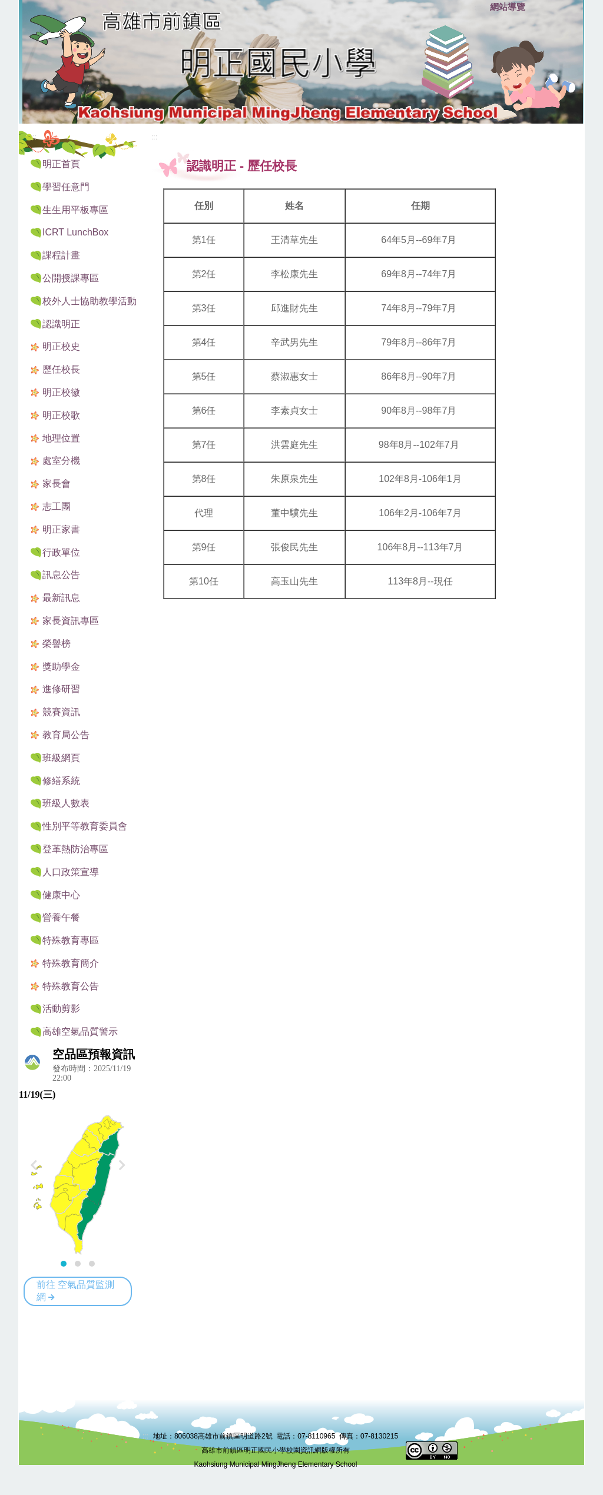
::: (478, 8)
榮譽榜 (56, 644)
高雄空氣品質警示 (80, 1031)
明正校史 (61, 346)
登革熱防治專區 (75, 849)
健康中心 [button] (61, 895)
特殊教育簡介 (70, 963)
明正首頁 (61, 164)
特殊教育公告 (70, 986)
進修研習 (61, 689)
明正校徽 (61, 392)
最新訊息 (61, 598)
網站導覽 (507, 7)
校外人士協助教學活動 (89, 301)
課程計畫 (61, 255)
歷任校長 (61, 369)
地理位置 (61, 438)
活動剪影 (61, 1009)
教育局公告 (66, 735)
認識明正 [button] (61, 324)
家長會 (56, 484)
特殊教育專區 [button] (70, 940)
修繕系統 (61, 781)
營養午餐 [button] (61, 917)
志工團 (56, 506)
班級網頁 (61, 758)
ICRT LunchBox (75, 232)
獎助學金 (61, 667)
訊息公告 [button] (61, 575)
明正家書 (61, 529)
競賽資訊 (61, 712)
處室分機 (61, 461)
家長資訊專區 (70, 621)
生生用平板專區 (75, 210)
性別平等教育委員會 (84, 826)
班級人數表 (66, 803)
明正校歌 (61, 415)
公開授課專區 (70, 278)
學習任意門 (66, 187)
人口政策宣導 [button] (70, 872)
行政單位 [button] (61, 552)
